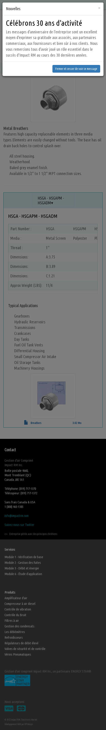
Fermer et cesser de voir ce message (76, 64)
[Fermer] (99, 3)
